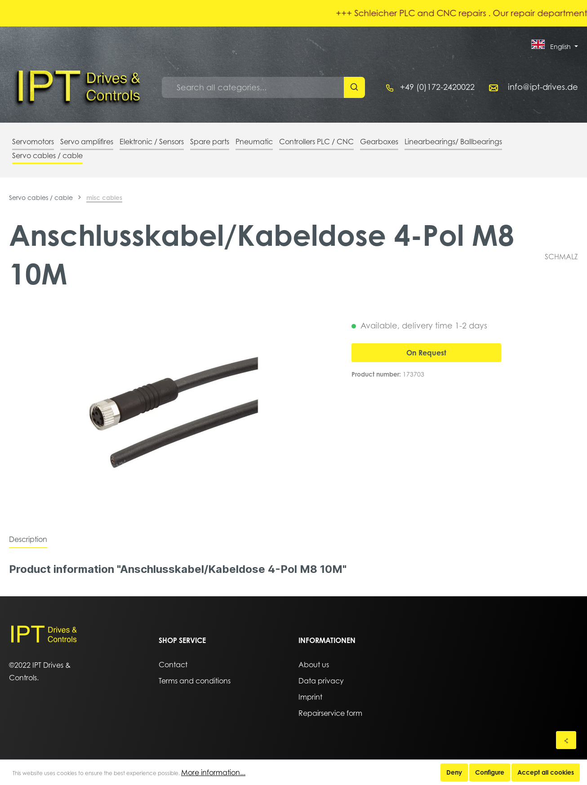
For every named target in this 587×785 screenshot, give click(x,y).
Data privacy (321, 680)
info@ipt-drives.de (543, 87)
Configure (489, 772)
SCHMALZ (561, 256)
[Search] (354, 87)
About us (313, 664)
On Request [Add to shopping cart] (426, 352)
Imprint (310, 696)
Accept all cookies (545, 772)
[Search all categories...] (253, 87)
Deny (454, 772)
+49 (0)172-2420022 (437, 87)
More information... (213, 772)
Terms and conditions (195, 680)
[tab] (28, 539)
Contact (173, 664)
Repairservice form (330, 713)
